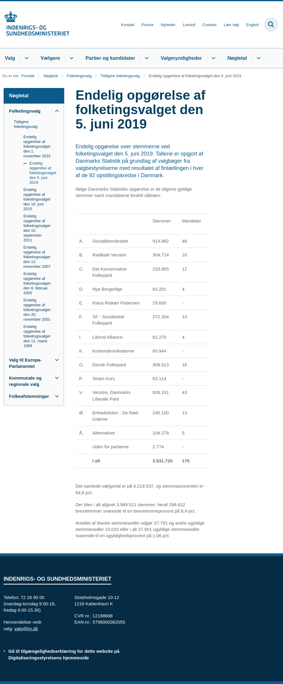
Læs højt (231, 25)
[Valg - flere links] (26, 58)
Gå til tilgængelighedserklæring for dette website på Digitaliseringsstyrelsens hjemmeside (63, 654)
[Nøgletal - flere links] (257, 58)
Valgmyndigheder (181, 58)
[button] (55, 111)
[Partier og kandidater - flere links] (146, 58)
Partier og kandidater (110, 58)
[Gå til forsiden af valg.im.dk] (35, 24)
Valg (10, 58)
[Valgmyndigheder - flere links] (212, 58)
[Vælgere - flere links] (71, 58)
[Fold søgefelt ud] (271, 24)
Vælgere (50, 58)
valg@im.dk (26, 628)
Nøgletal (237, 58)
